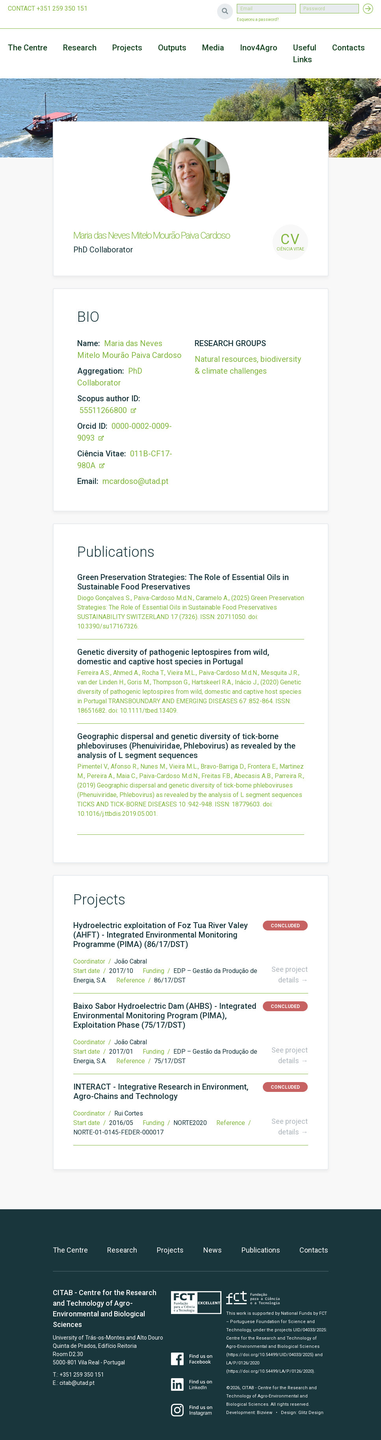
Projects (170, 1250)
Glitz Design (310, 1412)
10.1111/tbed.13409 (148, 710)
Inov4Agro (258, 47)
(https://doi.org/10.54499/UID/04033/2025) (270, 1354)
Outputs (172, 47)
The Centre (27, 47)
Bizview (264, 1412)
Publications (261, 1250)
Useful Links (304, 53)
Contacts (348, 47)
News (212, 1250)
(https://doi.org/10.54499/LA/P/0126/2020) (270, 1371)
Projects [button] (127, 47)
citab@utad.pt (77, 1383)
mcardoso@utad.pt (135, 481)
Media (213, 47)
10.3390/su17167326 (107, 626)
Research (80, 47)
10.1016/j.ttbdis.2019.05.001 (116, 813)
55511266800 (107, 410)
